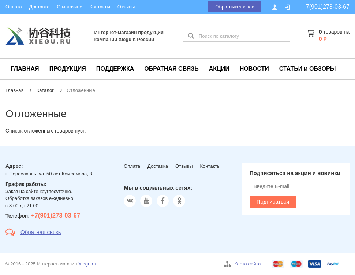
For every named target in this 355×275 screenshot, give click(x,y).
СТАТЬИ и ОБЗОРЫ (307, 69)
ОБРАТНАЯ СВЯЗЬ (171, 69)
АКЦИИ (219, 69)
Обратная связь (40, 232)
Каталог (45, 90)
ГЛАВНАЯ (25, 69)
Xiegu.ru (87, 264)
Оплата (13, 7)
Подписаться (273, 201)
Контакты (100, 7)
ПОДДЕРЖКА (115, 69)
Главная (14, 90)
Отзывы (126, 7)
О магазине (69, 7)
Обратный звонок (234, 7)
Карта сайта (247, 264)
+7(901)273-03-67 (326, 7)
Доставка (39, 7)
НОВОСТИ (254, 69)
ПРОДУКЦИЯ (67, 69)
